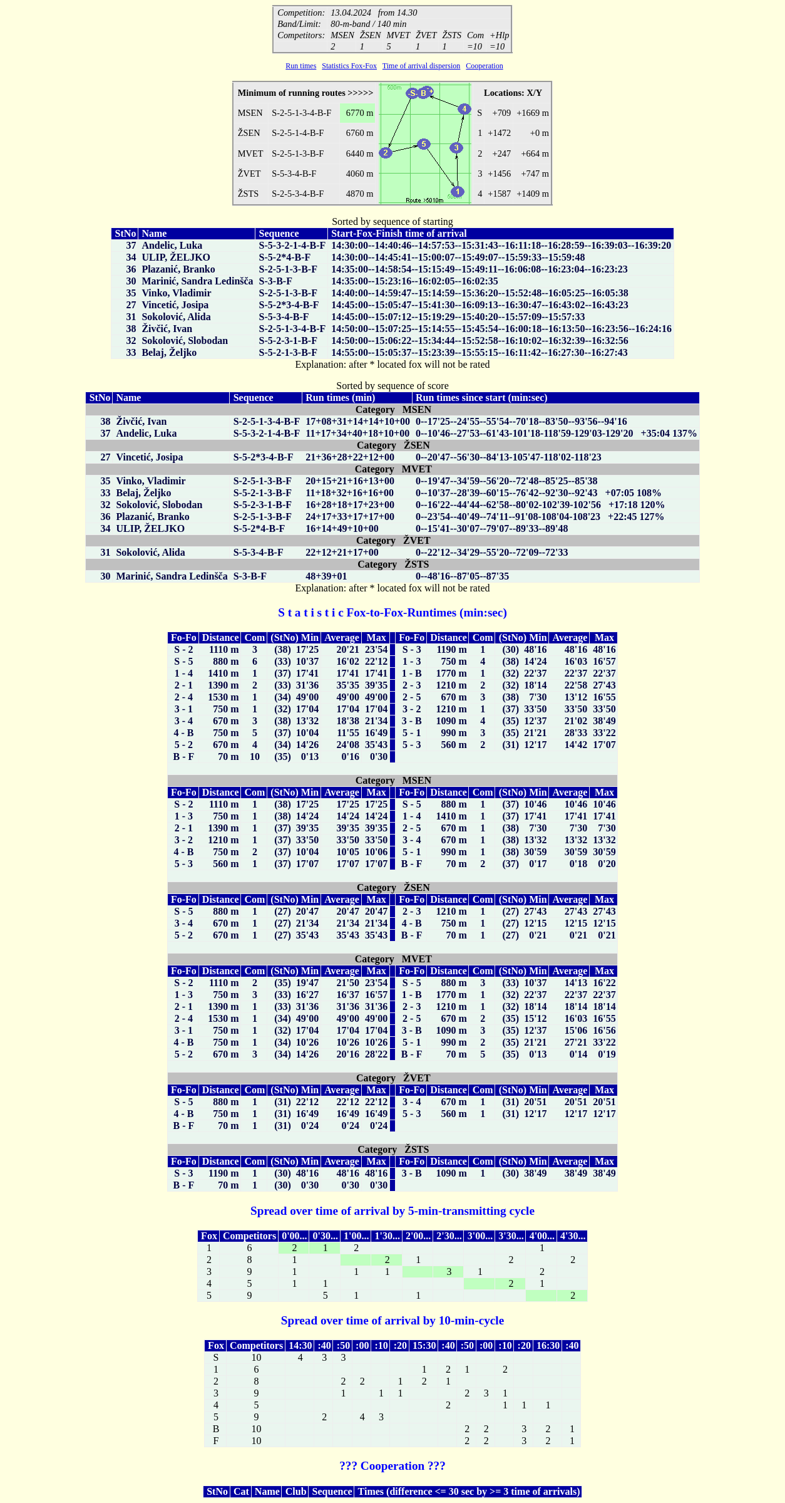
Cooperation (484, 65)
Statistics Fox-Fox (349, 65)
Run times (300, 65)
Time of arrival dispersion (421, 65)
